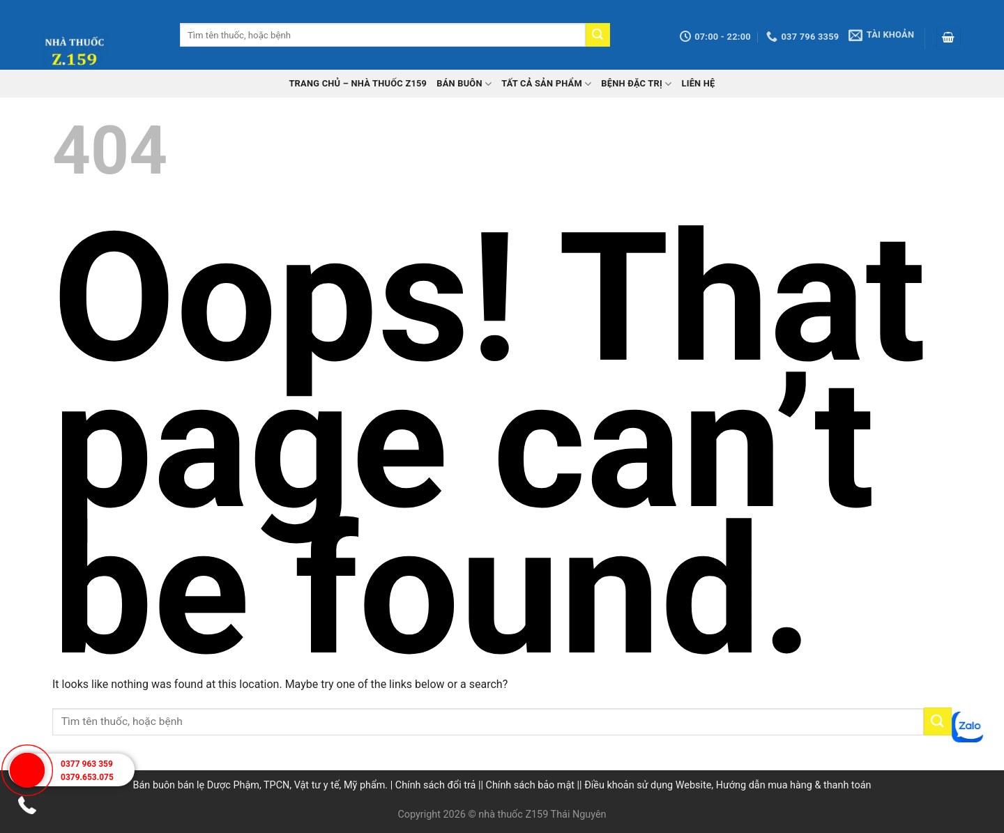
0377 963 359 (87, 764)
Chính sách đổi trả (435, 785)
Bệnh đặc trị (636, 84)
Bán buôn (464, 84)
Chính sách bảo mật (530, 785)
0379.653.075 (87, 777)
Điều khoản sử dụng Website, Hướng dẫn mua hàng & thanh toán (727, 785)
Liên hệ (698, 83)
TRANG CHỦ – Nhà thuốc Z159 (358, 83)
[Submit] (597, 35)
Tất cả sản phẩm (546, 84)
